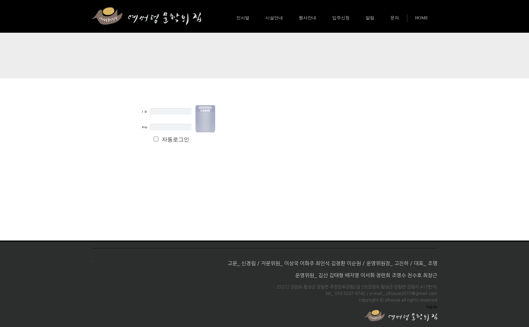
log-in (432, 306)
